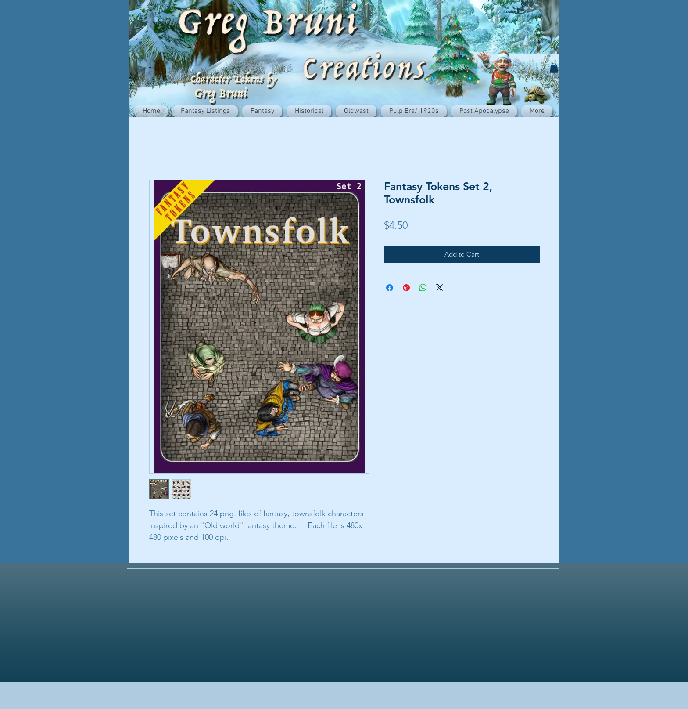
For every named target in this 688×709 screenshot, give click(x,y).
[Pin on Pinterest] (406, 287)
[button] (554, 68)
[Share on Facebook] (389, 287)
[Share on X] (439, 287)
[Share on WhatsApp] (423, 287)
